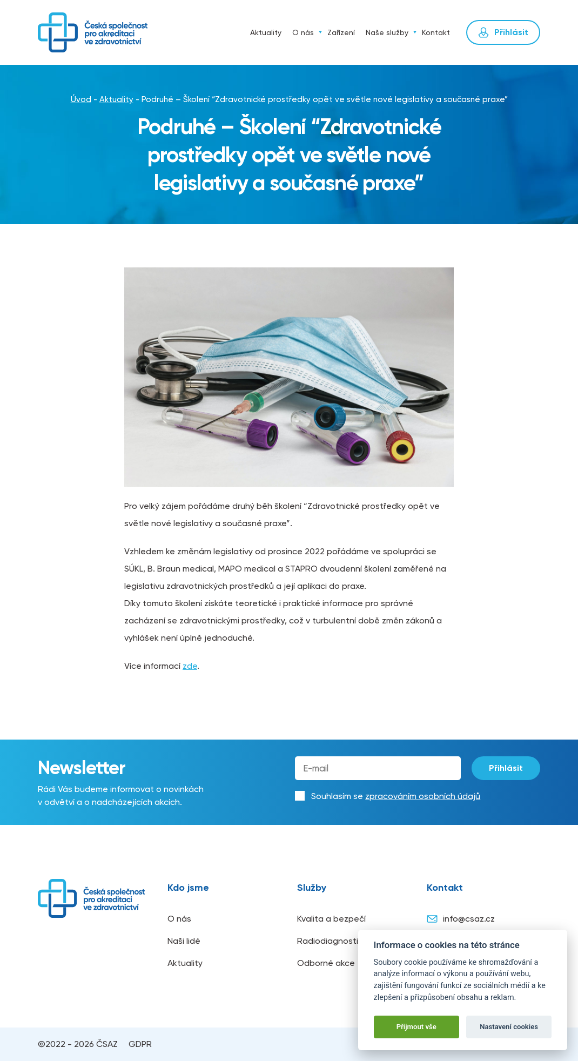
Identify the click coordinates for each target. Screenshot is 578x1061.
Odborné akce (326, 963)
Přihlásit (506, 768)
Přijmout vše (416, 1027)
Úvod (234, 32)
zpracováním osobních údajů (422, 796)
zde (190, 666)
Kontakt (436, 32)
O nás (303, 32)
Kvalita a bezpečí (331, 919)
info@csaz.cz (461, 919)
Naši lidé (183, 941)
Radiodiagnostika (332, 941)
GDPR (140, 1044)
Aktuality (265, 32)
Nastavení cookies (509, 1027)
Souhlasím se (395, 796)
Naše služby (387, 32)
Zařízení (341, 32)
